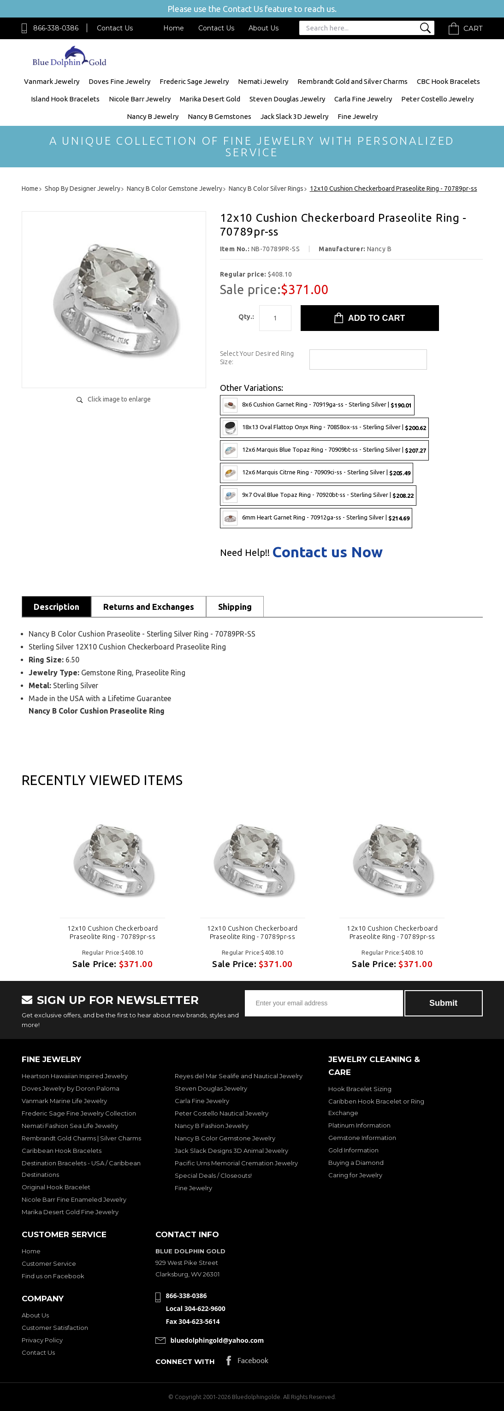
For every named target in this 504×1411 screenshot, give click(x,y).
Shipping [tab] (235, 606)
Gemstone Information (362, 1137)
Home (173, 28)
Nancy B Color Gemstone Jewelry (225, 1138)
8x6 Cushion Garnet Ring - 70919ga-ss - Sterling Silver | (317, 405)
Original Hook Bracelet (56, 1187)
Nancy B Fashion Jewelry (212, 1125)
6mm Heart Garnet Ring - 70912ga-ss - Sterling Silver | (316, 518)
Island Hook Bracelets (65, 99)
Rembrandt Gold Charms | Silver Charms (81, 1138)
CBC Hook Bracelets (448, 81)
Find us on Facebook (53, 1276)
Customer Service (49, 1263)
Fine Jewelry (358, 116)
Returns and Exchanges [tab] (148, 606)
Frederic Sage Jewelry (194, 81)
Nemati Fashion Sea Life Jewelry (70, 1125)
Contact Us (115, 28)
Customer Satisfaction (55, 1327)
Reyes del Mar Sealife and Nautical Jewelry (238, 1076)
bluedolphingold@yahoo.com (217, 1340)
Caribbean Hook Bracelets (61, 1150)
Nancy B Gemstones (219, 116)
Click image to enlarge (119, 399)
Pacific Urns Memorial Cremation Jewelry (236, 1163)
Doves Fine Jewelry (119, 81)
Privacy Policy (42, 1340)
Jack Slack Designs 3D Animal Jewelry (231, 1150)
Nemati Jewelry (263, 81)
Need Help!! (245, 552)
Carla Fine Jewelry (363, 99)
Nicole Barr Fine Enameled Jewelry (74, 1199)
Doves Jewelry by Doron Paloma (70, 1088)
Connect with (185, 1361)
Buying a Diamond (356, 1162)
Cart (473, 28)
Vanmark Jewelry (51, 81)
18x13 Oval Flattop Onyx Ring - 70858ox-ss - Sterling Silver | (324, 427)
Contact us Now (327, 551)
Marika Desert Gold (210, 99)
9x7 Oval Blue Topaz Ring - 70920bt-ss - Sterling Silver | (318, 495)
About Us (264, 28)
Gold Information (353, 1150)
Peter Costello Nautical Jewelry (221, 1113)
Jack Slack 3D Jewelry (294, 116)
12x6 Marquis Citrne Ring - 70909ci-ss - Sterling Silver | (316, 473)
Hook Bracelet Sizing (359, 1088)
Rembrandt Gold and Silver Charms (352, 81)
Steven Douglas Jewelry (287, 99)
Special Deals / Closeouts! (213, 1175)
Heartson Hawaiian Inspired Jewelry (75, 1076)
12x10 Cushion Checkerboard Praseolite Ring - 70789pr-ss (112, 932)
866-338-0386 (55, 28)
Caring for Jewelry (355, 1175)
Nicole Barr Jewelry (140, 99)
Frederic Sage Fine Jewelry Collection (79, 1113)
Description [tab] (56, 606)
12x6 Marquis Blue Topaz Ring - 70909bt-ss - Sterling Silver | (324, 450)
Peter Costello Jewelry (437, 99)
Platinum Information (359, 1125)
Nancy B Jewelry (152, 116)
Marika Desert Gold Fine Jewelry (70, 1212)
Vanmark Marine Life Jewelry (64, 1100)
